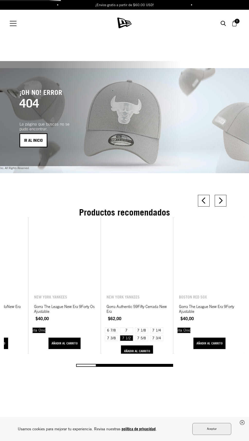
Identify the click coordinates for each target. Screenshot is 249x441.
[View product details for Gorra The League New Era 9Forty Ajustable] (215, 248)
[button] (228, 19)
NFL (96, 19)
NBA (117, 19)
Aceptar (212, 429)
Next (191, 5)
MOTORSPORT (145, 19)
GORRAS (29, 19)
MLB (76, 19)
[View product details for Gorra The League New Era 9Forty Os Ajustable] (94, 248)
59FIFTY (173, 19)
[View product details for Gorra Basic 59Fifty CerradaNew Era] (34, 248)
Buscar (197, 19)
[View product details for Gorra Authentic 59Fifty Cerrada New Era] (155, 248)
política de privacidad (139, 428)
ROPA (53, 19)
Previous (57, 5)
